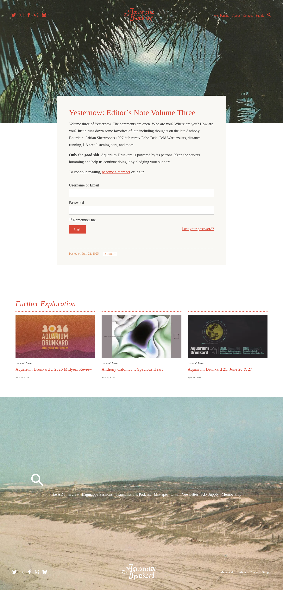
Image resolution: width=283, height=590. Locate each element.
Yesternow (110, 253)
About (234, 17)
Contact (246, 17)
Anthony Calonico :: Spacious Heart (132, 368)
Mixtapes (161, 496)
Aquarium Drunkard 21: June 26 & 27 (220, 368)
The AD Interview (65, 496)
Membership (220, 17)
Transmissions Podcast (133, 496)
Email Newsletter (184, 496)
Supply (258, 17)
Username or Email (84, 184)
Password (76, 201)
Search (267, 16)
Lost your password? (198, 228)
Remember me (84, 219)
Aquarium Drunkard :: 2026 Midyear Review (54, 368)
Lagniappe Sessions (97, 496)
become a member (116, 171)
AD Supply (210, 496)
